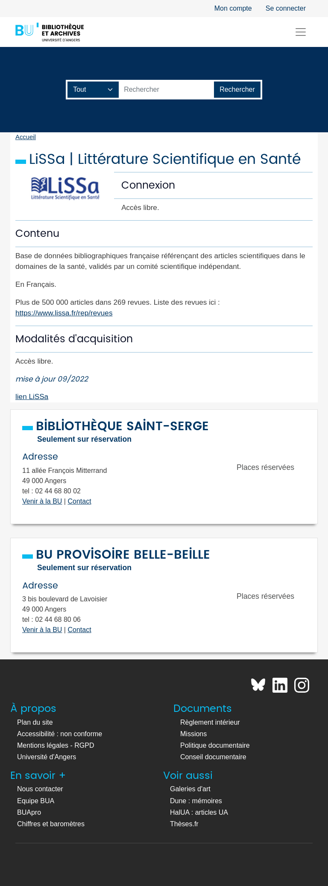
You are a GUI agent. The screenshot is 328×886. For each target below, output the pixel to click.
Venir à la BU (42, 501)
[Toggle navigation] (301, 32)
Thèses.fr (184, 824)
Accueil (25, 137)
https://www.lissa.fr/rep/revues (63, 313)
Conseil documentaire (213, 757)
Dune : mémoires (196, 800)
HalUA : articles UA (199, 812)
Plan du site (35, 722)
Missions (193, 733)
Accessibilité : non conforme (59, 733)
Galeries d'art (190, 789)
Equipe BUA (35, 800)
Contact (79, 501)
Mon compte (233, 8)
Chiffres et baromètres (51, 824)
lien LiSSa (31, 396)
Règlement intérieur (210, 722)
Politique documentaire (215, 745)
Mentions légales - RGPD (55, 745)
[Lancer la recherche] (237, 90)
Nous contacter (40, 789)
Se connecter (286, 8)
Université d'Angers (46, 757)
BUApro (29, 812)
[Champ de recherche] (93, 90)
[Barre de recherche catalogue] (166, 90)
